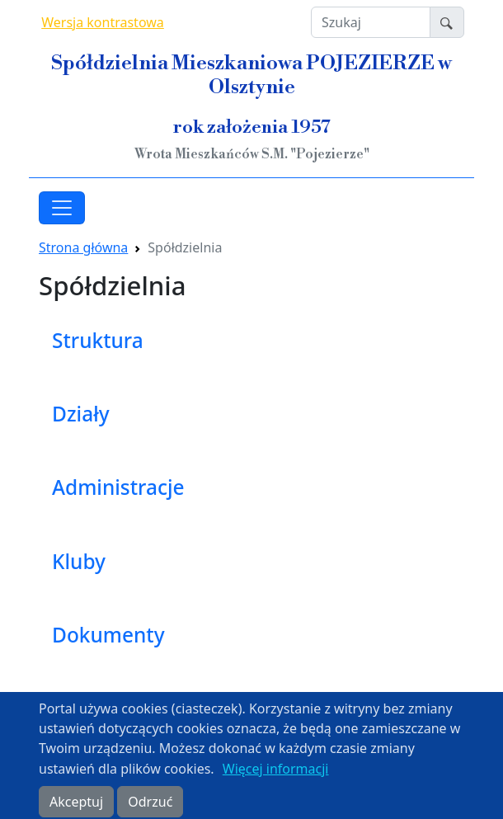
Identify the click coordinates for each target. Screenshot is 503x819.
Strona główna (83, 247)
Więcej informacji (276, 777)
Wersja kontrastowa (102, 22)
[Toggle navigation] (62, 207)
